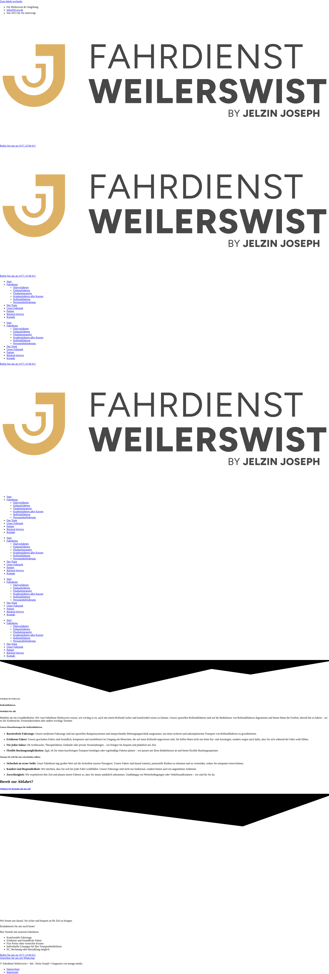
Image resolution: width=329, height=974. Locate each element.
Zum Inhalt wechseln (11, 1)
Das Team (12, 305)
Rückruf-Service (15, 314)
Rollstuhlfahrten (21, 299)
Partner (10, 311)
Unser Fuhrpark (15, 308)
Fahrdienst (12, 284)
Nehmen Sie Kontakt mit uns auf (15, 789)
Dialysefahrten (21, 287)
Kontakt (11, 317)
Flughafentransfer (22, 293)
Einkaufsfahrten (21, 290)
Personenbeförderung (24, 302)
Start (9, 281)
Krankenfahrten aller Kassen (28, 296)
